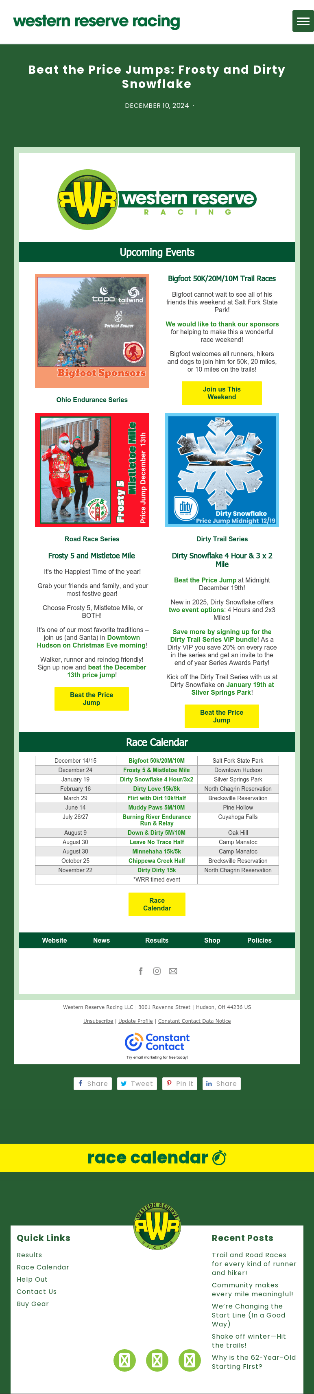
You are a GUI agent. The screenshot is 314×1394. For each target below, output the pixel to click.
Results (29, 1255)
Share (92, 1083)
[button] (303, 21)
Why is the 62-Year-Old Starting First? (254, 1362)
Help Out (32, 1279)
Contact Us (37, 1291)
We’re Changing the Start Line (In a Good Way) (249, 1315)
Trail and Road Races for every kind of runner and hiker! (254, 1264)
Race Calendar (43, 1267)
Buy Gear (33, 1304)
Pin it (180, 1083)
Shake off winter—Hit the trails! (249, 1341)
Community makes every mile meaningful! (253, 1289)
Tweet (137, 1083)
